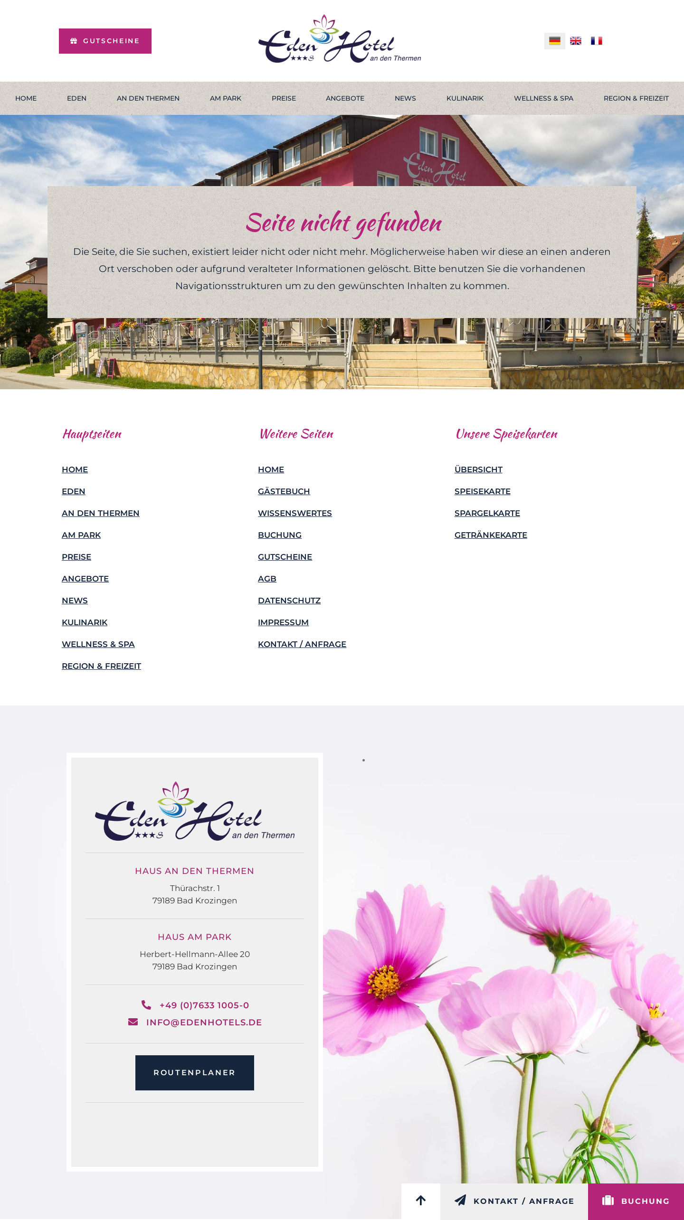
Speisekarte (483, 491)
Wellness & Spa (543, 98)
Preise (284, 98)
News (405, 98)
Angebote (345, 98)
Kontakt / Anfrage (302, 644)
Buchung (280, 535)
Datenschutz (289, 600)
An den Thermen (148, 98)
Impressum (283, 622)
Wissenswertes (295, 513)
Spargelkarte (487, 513)
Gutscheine (285, 557)
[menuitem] (554, 41)
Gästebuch (284, 491)
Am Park (225, 98)
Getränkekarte (491, 535)
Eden (76, 98)
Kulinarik (465, 98)
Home (26, 98)
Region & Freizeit (101, 666)
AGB (267, 578)
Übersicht (479, 469)
